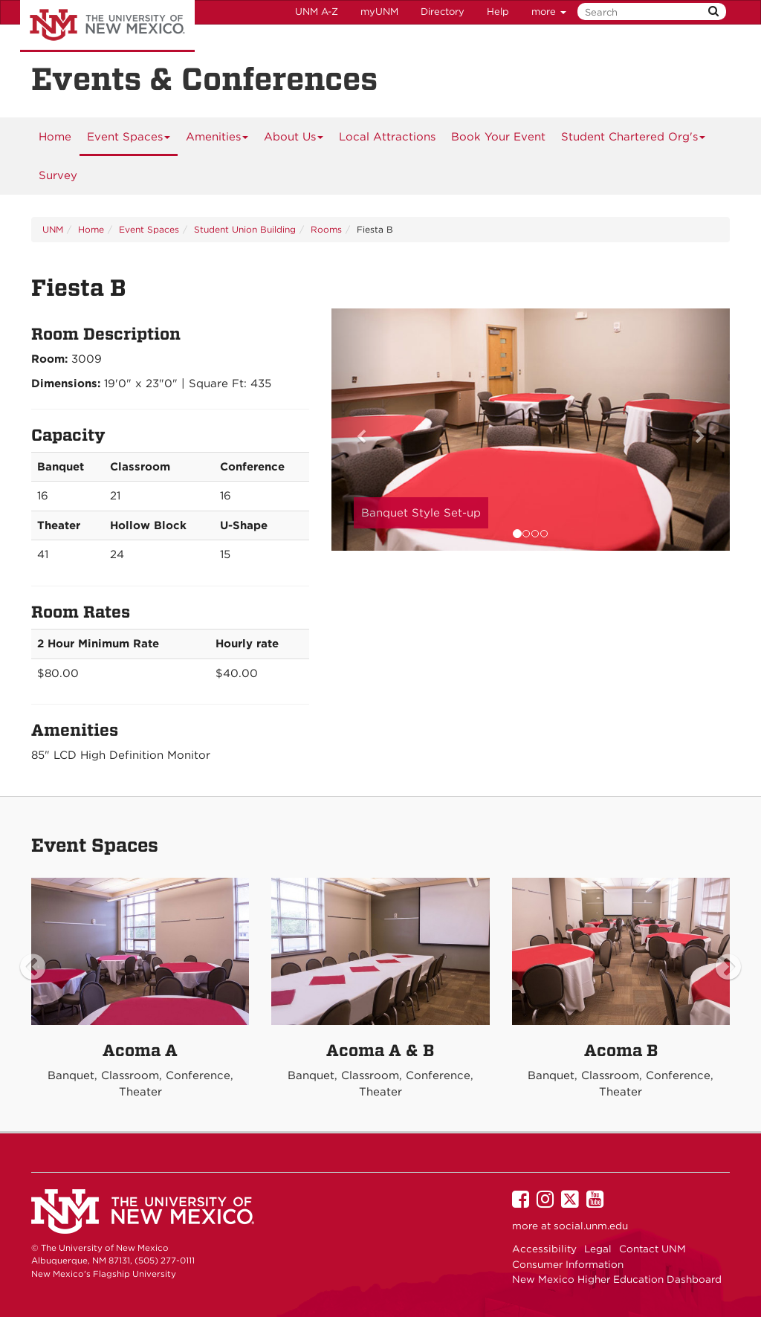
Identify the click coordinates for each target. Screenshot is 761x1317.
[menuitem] (55, 136)
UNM (52, 229)
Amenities (217, 142)
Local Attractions (387, 136)
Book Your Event (498, 136)
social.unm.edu (591, 1226)
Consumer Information (568, 1264)
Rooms (326, 229)
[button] (361, 429)
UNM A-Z (316, 11)
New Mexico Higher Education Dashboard (617, 1279)
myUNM (379, 11)
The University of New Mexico (107, 26)
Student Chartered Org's (633, 142)
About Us (294, 142)
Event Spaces (129, 142)
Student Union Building (245, 229)
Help (498, 11)
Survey (58, 175)
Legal (598, 1249)
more (548, 11)
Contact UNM (652, 1249)
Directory (442, 11)
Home (55, 136)
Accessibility (544, 1249)
